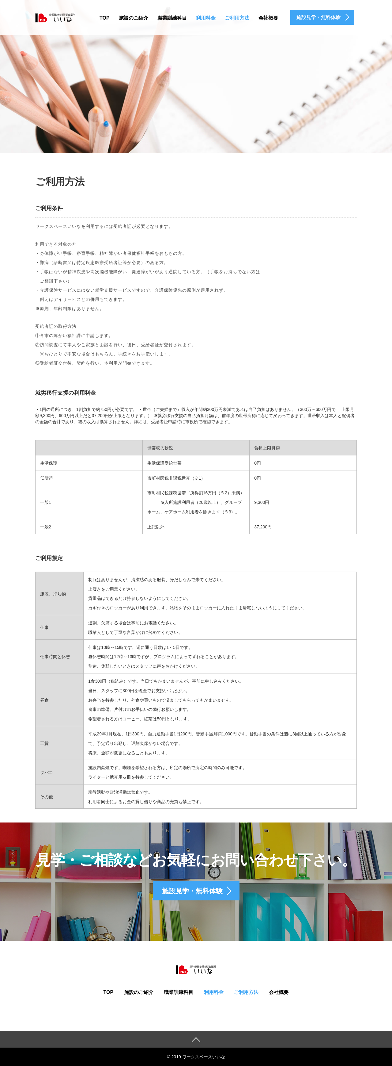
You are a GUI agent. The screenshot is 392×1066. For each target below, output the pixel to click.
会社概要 (268, 18)
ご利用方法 (237, 18)
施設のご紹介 (133, 18)
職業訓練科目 (172, 18)
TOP (105, 18)
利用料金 (206, 18)
